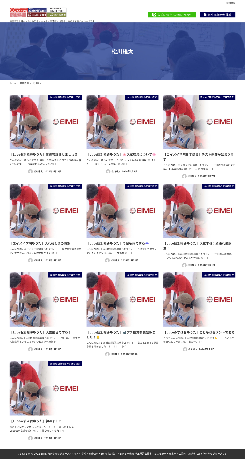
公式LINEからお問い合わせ (172, 14)
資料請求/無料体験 (217, 14)
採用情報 (230, 3)
